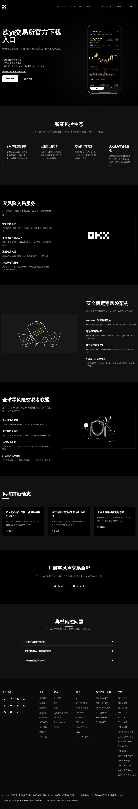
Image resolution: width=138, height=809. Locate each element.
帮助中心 (80, 722)
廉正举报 (43, 727)
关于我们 (43, 698)
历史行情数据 (82, 703)
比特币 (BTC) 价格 (125, 732)
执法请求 (43, 732)
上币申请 (80, 712)
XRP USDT (122, 727)
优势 (73, 6)
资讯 (81, 6)
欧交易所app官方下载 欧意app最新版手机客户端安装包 (24, 800)
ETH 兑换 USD (102, 703)
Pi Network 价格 (125, 741)
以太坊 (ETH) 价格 (126, 736)
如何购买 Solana (125, 770)
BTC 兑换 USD (102, 698)
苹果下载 (10, 78)
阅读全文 (11, 531)
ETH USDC (123, 703)
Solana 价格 (123, 746)
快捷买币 (58, 698)
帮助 (89, 6)
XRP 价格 (122, 751)
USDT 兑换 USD (103, 708)
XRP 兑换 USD (102, 717)
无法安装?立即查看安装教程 (14, 71)
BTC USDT (122, 708)
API (77, 698)
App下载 (43, 736)
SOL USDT (122, 722)
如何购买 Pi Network (127, 775)
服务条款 (43, 712)
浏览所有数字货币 (61, 712)
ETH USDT (122, 712)
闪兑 (56, 703)
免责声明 (43, 722)
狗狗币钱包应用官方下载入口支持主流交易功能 (72, 795)
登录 (119, 6)
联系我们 (43, 708)
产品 (65, 6)
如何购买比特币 (124, 760)
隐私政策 (43, 717)
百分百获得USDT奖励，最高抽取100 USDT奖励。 (25, 66)
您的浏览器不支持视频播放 (104, 59)
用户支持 (80, 717)
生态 (57, 6)
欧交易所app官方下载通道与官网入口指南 (107, 795)
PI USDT (121, 717)
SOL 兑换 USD (102, 712)
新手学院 (58, 717)
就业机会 (43, 703)
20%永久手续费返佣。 (13, 63)
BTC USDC (122, 698)
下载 (131, 6)
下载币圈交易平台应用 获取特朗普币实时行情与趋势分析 (31, 795)
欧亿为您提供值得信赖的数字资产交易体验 (62, 800)
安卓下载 (28, 78)
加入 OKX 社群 (82, 736)
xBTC (56, 727)
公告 (78, 732)
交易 (56, 708)
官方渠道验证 (82, 727)
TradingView (59, 722)
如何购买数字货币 (125, 756)
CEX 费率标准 (82, 708)
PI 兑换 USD (101, 722)
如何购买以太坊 (124, 765)
